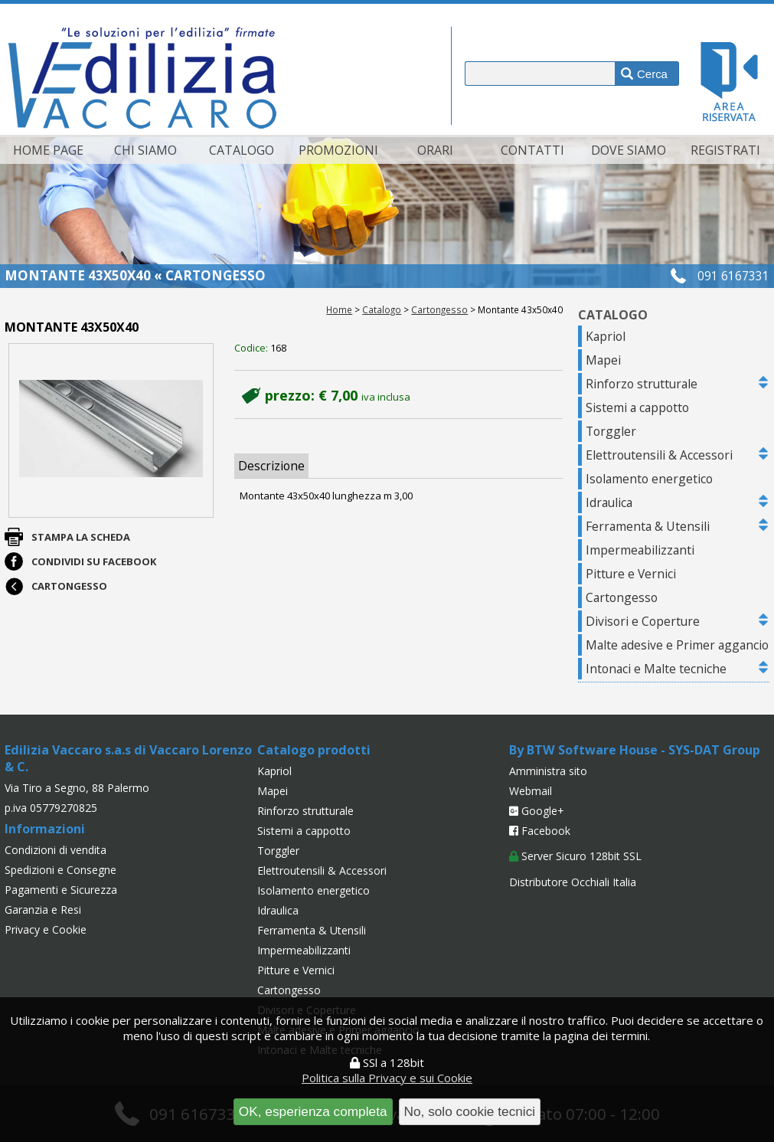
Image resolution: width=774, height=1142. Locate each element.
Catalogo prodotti (314, 749)
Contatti (532, 150)
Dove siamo (628, 150)
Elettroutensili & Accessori (659, 455)
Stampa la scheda (80, 537)
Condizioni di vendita (55, 850)
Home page (48, 150)
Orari (435, 150)
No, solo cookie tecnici (470, 1111)
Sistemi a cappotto (637, 407)
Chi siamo (145, 150)
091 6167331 (733, 275)
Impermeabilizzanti (640, 550)
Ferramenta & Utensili (648, 526)
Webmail (530, 791)
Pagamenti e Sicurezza (61, 889)
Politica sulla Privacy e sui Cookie (387, 1077)
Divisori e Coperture (643, 621)
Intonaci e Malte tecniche (656, 668)
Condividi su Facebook (93, 561)
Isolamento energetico (649, 478)
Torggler (611, 431)
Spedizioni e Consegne (60, 869)
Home (339, 309)
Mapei (603, 360)
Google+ (536, 810)
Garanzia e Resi (43, 909)
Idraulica (609, 502)
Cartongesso (439, 309)
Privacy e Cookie (46, 929)
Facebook (539, 830)
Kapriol (605, 336)
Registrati (725, 150)
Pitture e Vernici (631, 573)
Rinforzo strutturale (641, 383)
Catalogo (241, 150)
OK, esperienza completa (313, 1111)
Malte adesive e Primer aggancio (677, 644)
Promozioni (338, 150)
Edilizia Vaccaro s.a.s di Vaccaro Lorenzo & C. (128, 758)
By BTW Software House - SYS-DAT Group (634, 749)
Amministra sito (548, 771)
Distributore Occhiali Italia (572, 882)
